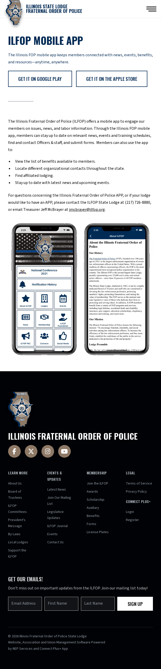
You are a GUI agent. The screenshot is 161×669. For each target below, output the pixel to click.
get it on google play (40, 78)
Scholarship (95, 499)
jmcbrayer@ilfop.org (87, 209)
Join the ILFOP (97, 483)
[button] (151, 9)
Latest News (56, 489)
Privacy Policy (136, 491)
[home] (42, 9)
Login (130, 511)
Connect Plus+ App (54, 648)
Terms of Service (139, 483)
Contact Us (55, 542)
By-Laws (14, 534)
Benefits (93, 515)
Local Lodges (18, 542)
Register (132, 520)
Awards (92, 491)
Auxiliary (93, 507)
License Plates (98, 532)
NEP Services (23, 648)
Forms (91, 524)
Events (52, 534)
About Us (15, 483)
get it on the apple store (111, 78)
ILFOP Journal (57, 526)
